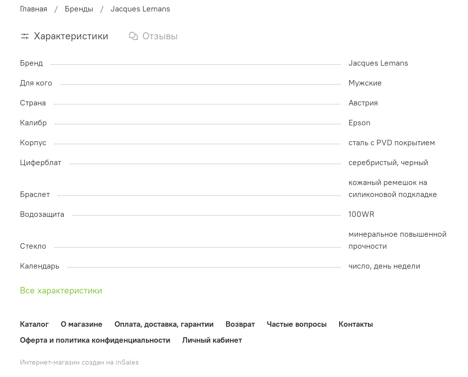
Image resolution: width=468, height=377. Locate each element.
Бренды (79, 8)
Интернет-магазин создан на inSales (79, 362)
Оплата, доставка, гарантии (164, 324)
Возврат (240, 324)
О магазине (82, 324)
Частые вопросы (297, 324)
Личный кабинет (212, 340)
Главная (33, 8)
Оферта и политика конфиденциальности (95, 340)
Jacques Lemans (140, 8)
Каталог (34, 324)
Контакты (356, 324)
